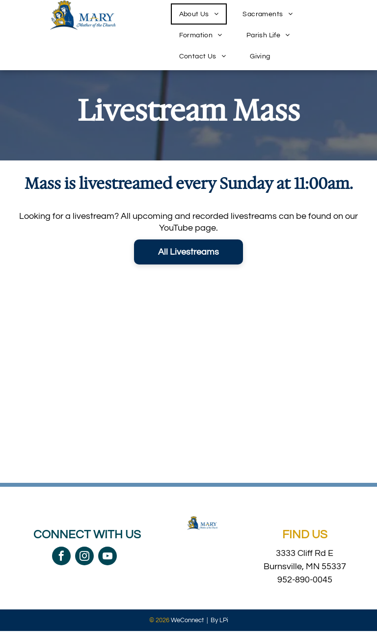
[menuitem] (203, 14)
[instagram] (84, 557)
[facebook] (61, 557)
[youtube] (107, 557)
